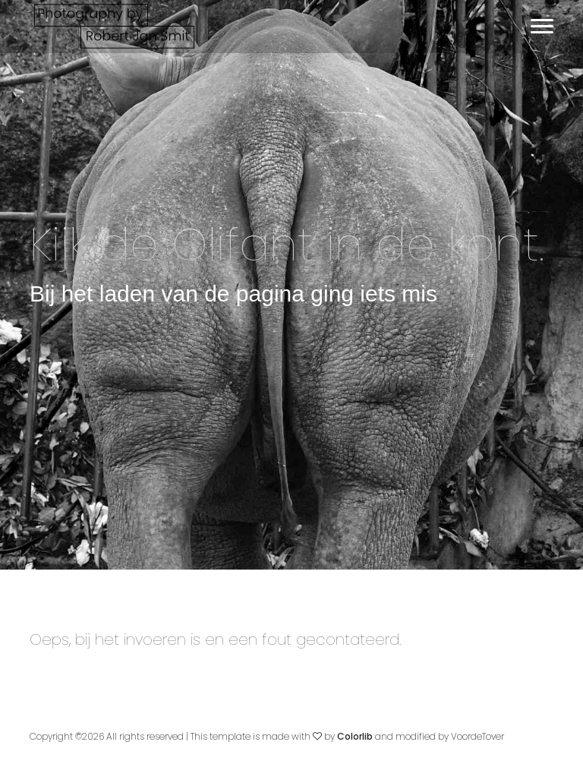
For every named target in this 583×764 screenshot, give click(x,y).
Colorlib (355, 736)
